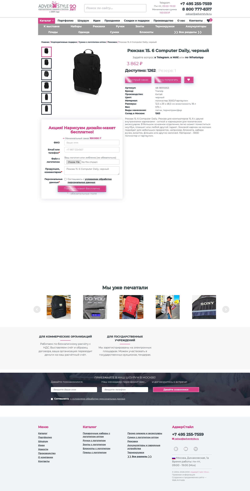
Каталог (47, 20)
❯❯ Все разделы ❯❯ (188, 32)
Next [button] (225, 309)
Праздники (112, 20)
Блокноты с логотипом (96, 448)
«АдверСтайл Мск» (199, 472)
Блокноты (146, 32)
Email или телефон (54, 151)
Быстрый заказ (138, 79)
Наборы (76, 26)
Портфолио (65, 20)
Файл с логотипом (53, 160)
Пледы (53, 32)
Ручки (120, 26)
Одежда (83, 32)
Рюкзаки (99, 26)
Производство (163, 20)
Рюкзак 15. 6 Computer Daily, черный (91, 170)
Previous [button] (36, 309)
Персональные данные (53, 181)
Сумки (114, 32)
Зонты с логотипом (94, 444)
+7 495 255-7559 (196, 3)
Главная (45, 42)
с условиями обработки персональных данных (97, 398)
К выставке (51, 26)
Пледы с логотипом (94, 452)
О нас (181, 20)
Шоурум (83, 20)
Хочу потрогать (168, 79)
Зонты (140, 26)
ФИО (57, 142)
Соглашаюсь (88, 399)
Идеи (96, 20)
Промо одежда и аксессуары (144, 433)
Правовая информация (183, 474)
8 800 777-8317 (197, 9)
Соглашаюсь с (90, 181)
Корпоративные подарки (64, 42)
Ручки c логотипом (94, 440)
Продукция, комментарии (53, 170)
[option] (58, 309)
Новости (43, 449)
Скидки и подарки (136, 20)
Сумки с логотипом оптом (92, 42)
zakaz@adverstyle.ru (199, 13)
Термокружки (164, 26)
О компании (45, 457)
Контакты (196, 20)
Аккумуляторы (196, 26)
